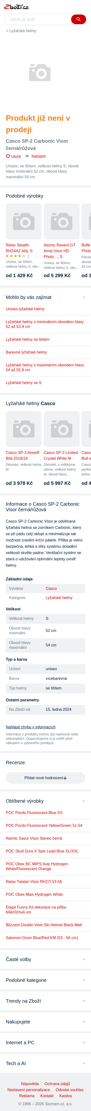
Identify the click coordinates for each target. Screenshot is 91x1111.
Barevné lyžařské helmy (26, 352)
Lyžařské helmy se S (23, 383)
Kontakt (46, 1096)
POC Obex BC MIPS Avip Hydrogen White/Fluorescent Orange (37, 866)
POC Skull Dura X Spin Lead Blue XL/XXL (42, 851)
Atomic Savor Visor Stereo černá (34, 838)
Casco (51, 588)
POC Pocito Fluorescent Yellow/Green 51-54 (44, 825)
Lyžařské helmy (22, 31)
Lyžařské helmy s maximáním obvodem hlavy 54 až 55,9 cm (45, 367)
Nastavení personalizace (29, 1090)
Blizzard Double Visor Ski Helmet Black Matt (44, 925)
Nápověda (30, 1084)
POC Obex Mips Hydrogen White (34, 894)
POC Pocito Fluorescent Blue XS (34, 813)
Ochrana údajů (57, 1084)
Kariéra (65, 1096)
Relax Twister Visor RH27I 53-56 (34, 882)
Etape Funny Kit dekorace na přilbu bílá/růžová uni (36, 909)
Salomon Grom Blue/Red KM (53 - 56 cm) (42, 938)
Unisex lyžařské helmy (25, 309)
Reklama (26, 1096)
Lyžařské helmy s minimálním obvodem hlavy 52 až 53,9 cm (45, 324)
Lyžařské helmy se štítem (28, 339)
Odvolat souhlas (70, 1090)
